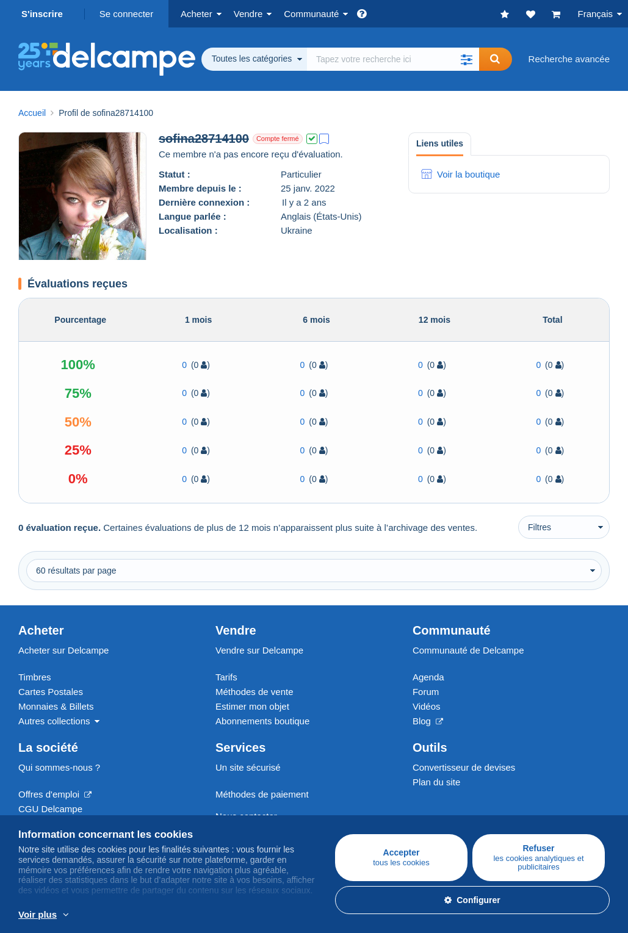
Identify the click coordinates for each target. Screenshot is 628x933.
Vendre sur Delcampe (259, 650)
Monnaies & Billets (55, 706)
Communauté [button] (311, 14)
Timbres (34, 677)
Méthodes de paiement (262, 794)
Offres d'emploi (55, 794)
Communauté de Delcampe (468, 650)
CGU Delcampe (50, 809)
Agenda (428, 677)
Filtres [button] (539, 527)
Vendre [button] (248, 14)
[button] (467, 59)
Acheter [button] (196, 14)
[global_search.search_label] (393, 59)
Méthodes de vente (254, 691)
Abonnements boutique (262, 721)
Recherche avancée (569, 59)
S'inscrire (42, 14)
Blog (428, 721)
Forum (426, 691)
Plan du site (436, 782)
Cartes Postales (50, 691)
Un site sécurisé (248, 767)
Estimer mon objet (252, 706)
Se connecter (126, 14)
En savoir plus (264, 915)
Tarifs (226, 677)
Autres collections (54, 721)
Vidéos (427, 706)
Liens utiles (439, 143)
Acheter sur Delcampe (63, 650)
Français (595, 14)
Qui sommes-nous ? (59, 767)
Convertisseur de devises (464, 767)
